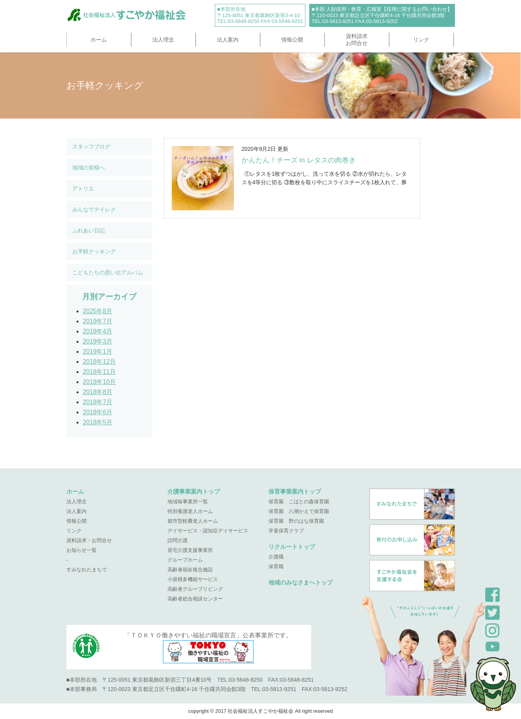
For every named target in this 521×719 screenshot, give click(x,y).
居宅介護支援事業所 (190, 550)
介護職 (276, 557)
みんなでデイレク (94, 209)
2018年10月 (99, 382)
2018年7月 (98, 402)
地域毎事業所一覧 (187, 501)
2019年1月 (98, 351)
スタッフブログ (91, 146)
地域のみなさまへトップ (300, 582)
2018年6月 (98, 412)
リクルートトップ (291, 546)
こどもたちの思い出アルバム (107, 272)
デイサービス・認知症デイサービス (207, 531)
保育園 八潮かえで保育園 (298, 511)
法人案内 (228, 40)
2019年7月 (98, 321)
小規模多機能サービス (192, 579)
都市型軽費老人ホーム (192, 521)
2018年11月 (99, 371)
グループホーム (185, 560)
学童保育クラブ (286, 531)
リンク (421, 40)
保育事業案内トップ (294, 491)
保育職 (276, 566)
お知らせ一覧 (81, 550)
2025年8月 (98, 311)
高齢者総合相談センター (195, 599)
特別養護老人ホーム (190, 511)
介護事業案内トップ (193, 491)
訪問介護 (177, 540)
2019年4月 (98, 331)
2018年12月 (99, 361)
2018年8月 (98, 392)
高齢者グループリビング (195, 589)
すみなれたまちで (86, 569)
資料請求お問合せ (357, 39)
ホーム (99, 40)
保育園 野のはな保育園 (296, 521)
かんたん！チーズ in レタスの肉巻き (299, 160)
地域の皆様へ (88, 167)
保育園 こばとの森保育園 (298, 501)
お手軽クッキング (94, 251)
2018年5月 (98, 422)
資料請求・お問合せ (89, 540)
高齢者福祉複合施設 (190, 569)
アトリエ (83, 188)
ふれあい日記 (88, 230)
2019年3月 (98, 341)
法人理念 (163, 40)
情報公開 (292, 40)
